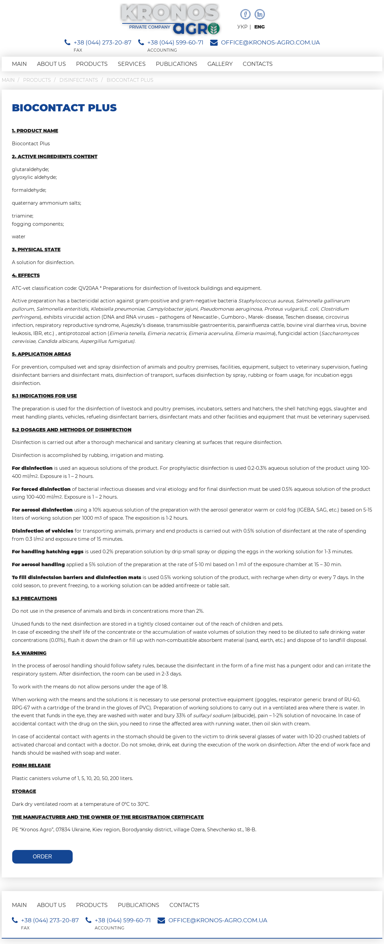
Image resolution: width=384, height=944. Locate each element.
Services (132, 64)
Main (19, 64)
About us (51, 64)
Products (92, 64)
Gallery (220, 64)
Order (42, 856)
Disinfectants (78, 80)
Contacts (258, 64)
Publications (176, 64)
